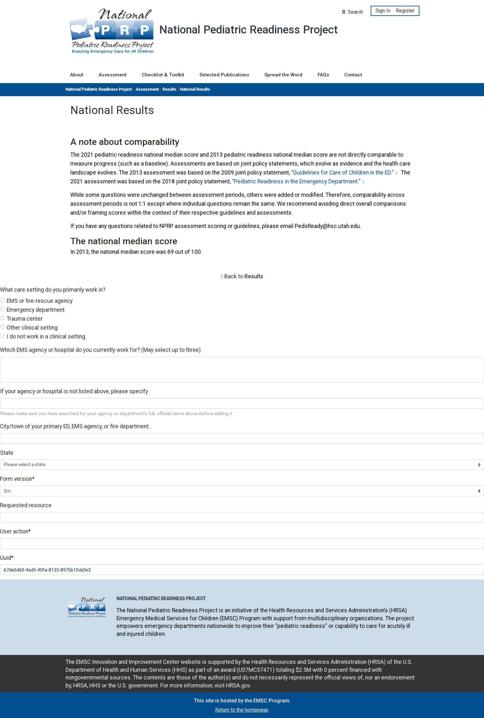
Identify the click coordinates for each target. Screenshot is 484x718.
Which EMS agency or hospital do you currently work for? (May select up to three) (100, 350)
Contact (353, 75)
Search (352, 12)
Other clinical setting (32, 327)
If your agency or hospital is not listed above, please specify (74, 391)
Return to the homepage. (242, 710)
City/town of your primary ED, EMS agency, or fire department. (75, 426)
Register (405, 11)
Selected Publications (224, 75)
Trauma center (25, 319)
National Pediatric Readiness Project (99, 89)
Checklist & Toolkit (163, 75)
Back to (243, 276)
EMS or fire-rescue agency (40, 301)
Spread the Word (283, 75)
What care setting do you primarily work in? (53, 290)
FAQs (323, 75)
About (76, 75)
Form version (17, 479)
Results (169, 89)
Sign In (382, 11)
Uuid (7, 558)
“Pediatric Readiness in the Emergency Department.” (296, 181)
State (6, 453)
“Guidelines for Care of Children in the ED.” (342, 172)
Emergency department (36, 310)
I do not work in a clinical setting (46, 336)
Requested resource (26, 505)
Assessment (113, 75)
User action (15, 531)
